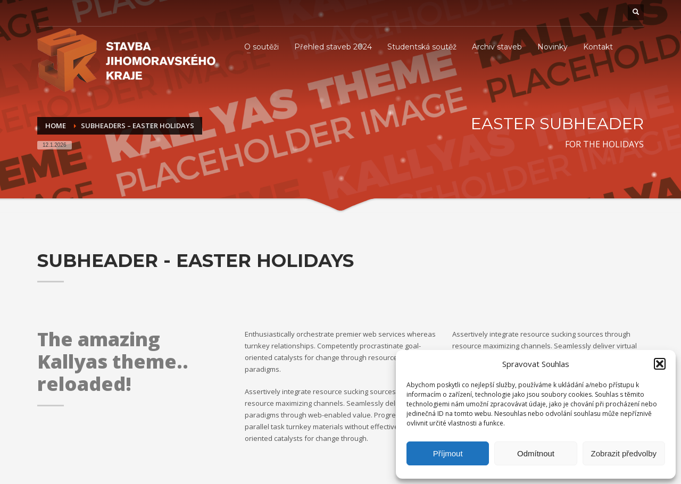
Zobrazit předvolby (624, 453)
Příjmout (448, 453)
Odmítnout (535, 453)
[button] (659, 363)
